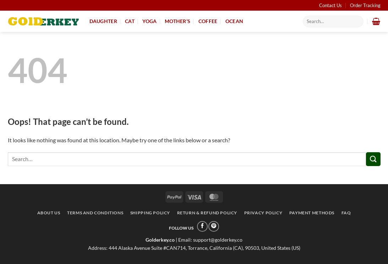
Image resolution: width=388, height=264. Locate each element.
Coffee (208, 21)
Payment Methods (311, 212)
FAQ (346, 212)
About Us (48, 212)
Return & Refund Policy (207, 212)
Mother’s (177, 21)
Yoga (149, 21)
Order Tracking (365, 5)
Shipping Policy (150, 212)
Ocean (234, 21)
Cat (130, 21)
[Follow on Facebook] (202, 226)
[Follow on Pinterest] (213, 226)
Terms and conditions (95, 212)
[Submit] (373, 159)
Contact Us (330, 5)
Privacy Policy (263, 212)
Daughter (103, 21)
